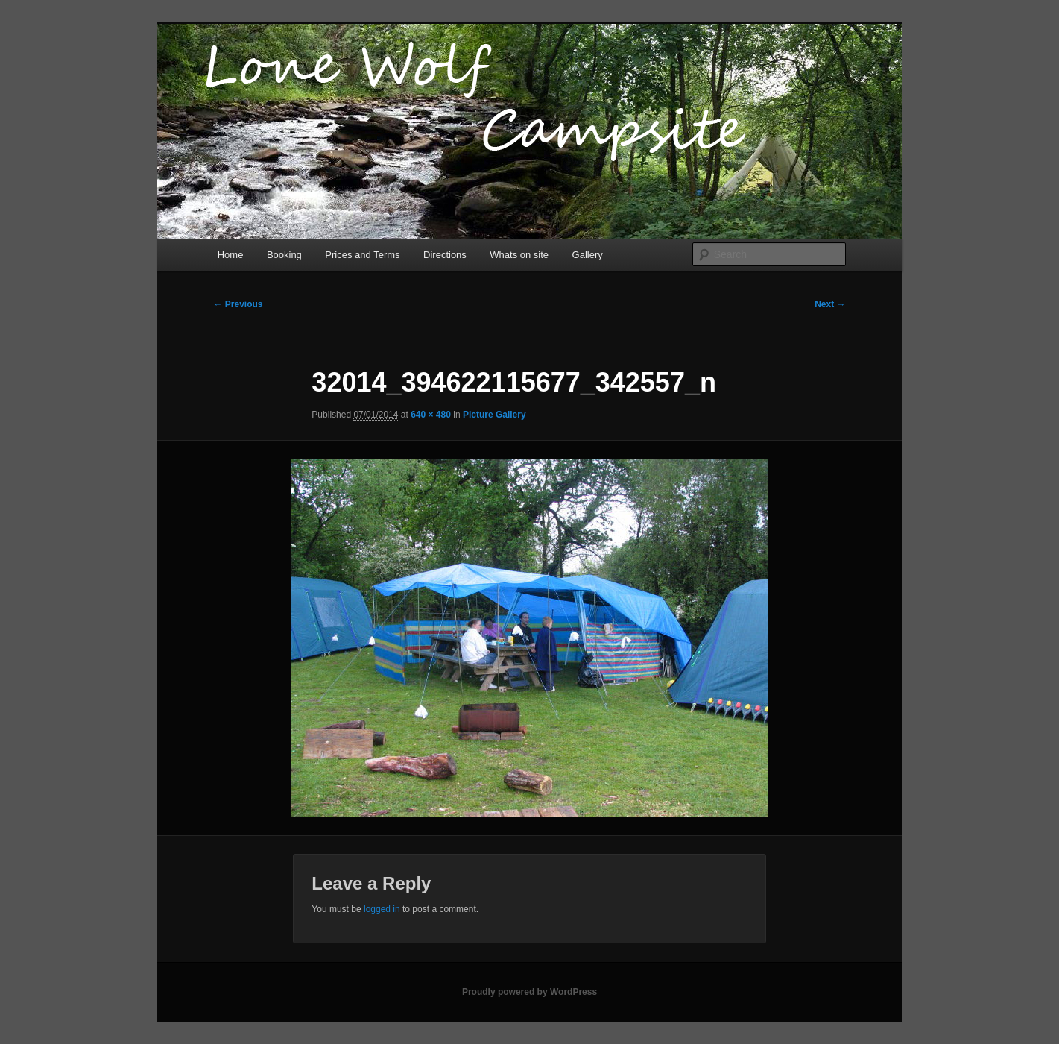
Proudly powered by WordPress (529, 992)
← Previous (238, 304)
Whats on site (519, 254)
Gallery (587, 254)
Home (231, 254)
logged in (382, 909)
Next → (830, 304)
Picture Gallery (494, 414)
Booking (284, 254)
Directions (445, 254)
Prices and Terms (362, 254)
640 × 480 (431, 414)
